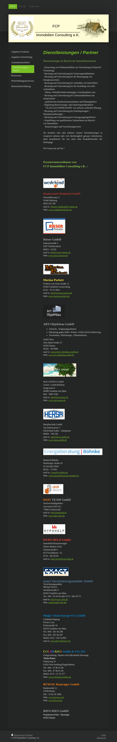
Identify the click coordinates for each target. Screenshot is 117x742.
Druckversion (18, 735)
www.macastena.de (57, 400)
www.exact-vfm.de (57, 602)
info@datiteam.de (59, 512)
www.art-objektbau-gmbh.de (61, 355)
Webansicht (101, 738)
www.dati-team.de (56, 516)
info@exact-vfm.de (59, 599)
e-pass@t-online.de (59, 472)
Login (103, 735)
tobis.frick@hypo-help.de (62, 559)
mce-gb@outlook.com (61, 641)
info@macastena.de (59, 397)
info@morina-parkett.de (61, 293)
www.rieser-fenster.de (58, 255)
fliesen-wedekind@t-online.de (64, 207)
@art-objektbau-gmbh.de (67, 352)
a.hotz (53, 352)
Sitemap (29, 735)
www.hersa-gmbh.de (57, 440)
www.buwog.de (55, 700)
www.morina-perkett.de (59, 296)
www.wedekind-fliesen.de (60, 210)
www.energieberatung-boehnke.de (63, 476)
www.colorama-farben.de (59, 677)
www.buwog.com (56, 697)
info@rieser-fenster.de (61, 252)
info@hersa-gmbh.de (60, 437)
